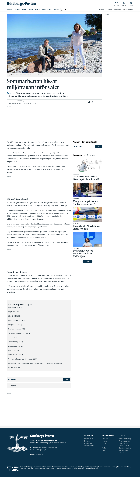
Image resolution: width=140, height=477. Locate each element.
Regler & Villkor (124, 446)
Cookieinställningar (125, 448)
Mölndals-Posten (41, 468)
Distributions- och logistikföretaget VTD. (88, 468)
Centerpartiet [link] (77, 146)
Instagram (105, 441)
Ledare (37, 9)
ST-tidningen (57, 468)
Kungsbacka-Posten (109, 467)
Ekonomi (31, 9)
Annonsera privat (124, 441)
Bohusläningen (73, 467)
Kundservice (88, 443)
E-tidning (87, 441)
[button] (66, 10)
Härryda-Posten (99, 467)
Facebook (105, 439)
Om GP (121, 453)
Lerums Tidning (127, 467)
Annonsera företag (125, 439)
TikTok (104, 443)
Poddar (56, 9)
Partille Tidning (50, 468)
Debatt (49, 9)
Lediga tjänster (123, 443)
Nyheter (9, 9)
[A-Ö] (62, 10)
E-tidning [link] (101, 9)
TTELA (73, 468)
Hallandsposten (91, 467)
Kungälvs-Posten (118, 467)
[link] (21, 4)
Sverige (10, 93)
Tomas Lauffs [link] (14, 101)
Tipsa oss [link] (109, 9)
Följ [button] (67, 379)
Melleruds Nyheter (31, 468)
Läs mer (87, 261)
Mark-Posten (23, 468)
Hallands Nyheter (82, 467)
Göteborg (17, 9)
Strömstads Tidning (66, 468)
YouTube (104, 448)
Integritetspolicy (124, 450)
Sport (24, 9)
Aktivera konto (89, 446)
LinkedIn (104, 450)
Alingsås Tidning (65, 467)
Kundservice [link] (117, 9)
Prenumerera (88, 439)
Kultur (44, 9)
